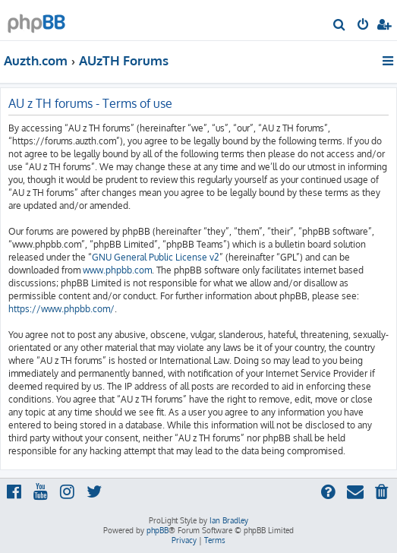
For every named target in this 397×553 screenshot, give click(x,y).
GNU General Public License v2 (155, 257)
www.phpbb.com (117, 270)
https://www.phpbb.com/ (61, 308)
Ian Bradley (229, 520)
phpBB (158, 530)
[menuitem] (340, 26)
